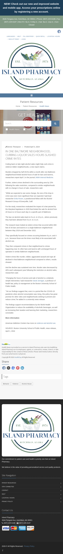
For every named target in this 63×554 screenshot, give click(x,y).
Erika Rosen (18, 199)
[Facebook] (59, 31)
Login (23, 39)
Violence (15, 384)
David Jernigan (38, 281)
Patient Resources (30, 106)
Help (19, 36)
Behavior (6, 384)
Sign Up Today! (13, 39)
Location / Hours (53, 36)
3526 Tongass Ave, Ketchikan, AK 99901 (19, 19)
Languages (11, 36)
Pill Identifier (28, 36)
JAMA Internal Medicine (44, 177)
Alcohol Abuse (27, 384)
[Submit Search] (55, 123)
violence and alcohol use (46, 323)
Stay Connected (8, 486)
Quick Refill (40, 36)
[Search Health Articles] (27, 123)
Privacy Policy (7, 501)
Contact (5, 490)
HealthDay (17, 357)
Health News (13, 129)
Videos (27, 129)
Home (18, 106)
